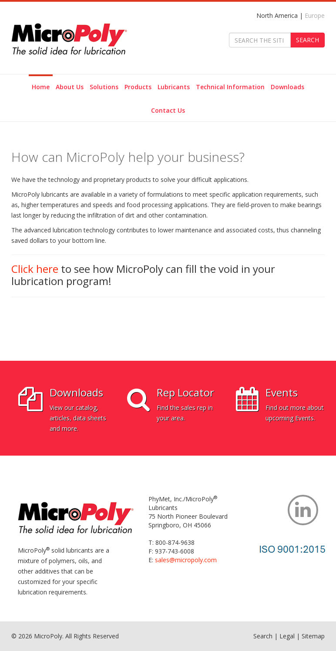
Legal (287, 636)
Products (137, 87)
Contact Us (168, 110)
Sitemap (313, 636)
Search (262, 636)
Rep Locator (185, 392)
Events (281, 392)
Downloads (287, 87)
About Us (70, 87)
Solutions (104, 87)
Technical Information (230, 87)
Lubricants (174, 87)
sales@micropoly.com (186, 560)
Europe (315, 15)
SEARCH (307, 40)
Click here (34, 269)
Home (41, 87)
